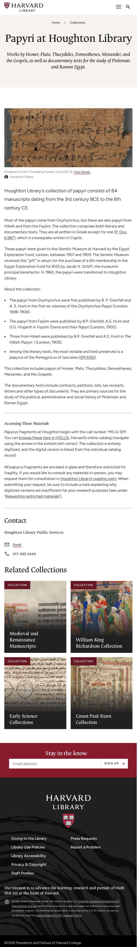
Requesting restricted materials (32, 496)
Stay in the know (66, 753)
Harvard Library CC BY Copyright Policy (59, 915)
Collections (77, 22)
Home (56, 22)
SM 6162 (87, 357)
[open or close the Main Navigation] (118, 7)
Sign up (111, 763)
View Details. (82, 172)
